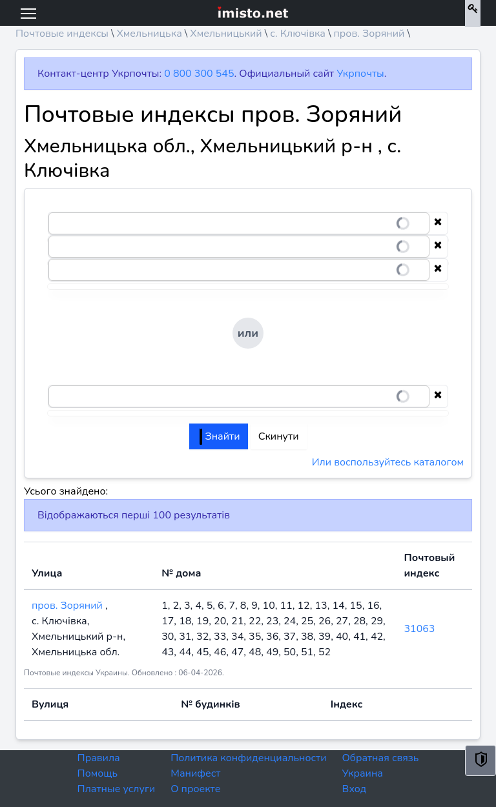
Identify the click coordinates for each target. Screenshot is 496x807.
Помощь (98, 773)
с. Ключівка (298, 33)
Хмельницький (226, 33)
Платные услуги (117, 789)
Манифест (195, 773)
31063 (419, 629)
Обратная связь (380, 758)
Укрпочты (360, 73)
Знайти (220, 436)
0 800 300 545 (199, 73)
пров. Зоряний (369, 33)
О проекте (195, 789)
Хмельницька (148, 33)
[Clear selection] (438, 223)
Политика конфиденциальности (248, 758)
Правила (99, 758)
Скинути (278, 436)
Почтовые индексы (62, 33)
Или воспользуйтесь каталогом (388, 462)
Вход (354, 789)
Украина (362, 773)
